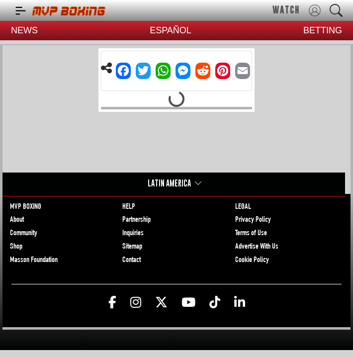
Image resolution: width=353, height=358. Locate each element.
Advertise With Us (256, 247)
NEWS (24, 30)
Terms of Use (251, 234)
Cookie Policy (252, 261)
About (17, 220)
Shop (16, 247)
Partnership (136, 220)
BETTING (322, 30)
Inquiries (133, 234)
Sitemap (132, 247)
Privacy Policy (253, 220)
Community (23, 234)
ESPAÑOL (170, 30)
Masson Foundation (34, 261)
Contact (131, 261)
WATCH (286, 10)
